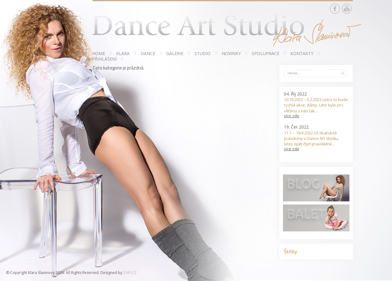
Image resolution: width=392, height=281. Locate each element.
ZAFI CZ (130, 272)
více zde (291, 115)
